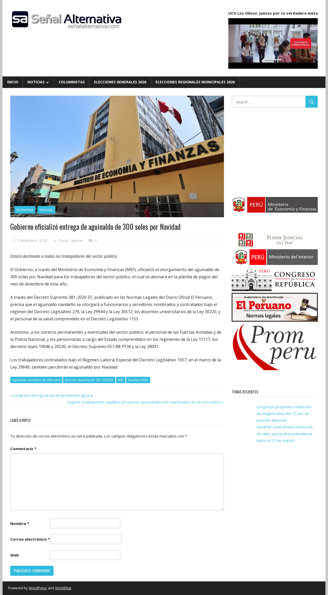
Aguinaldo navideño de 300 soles (36, 380)
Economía (24, 209)
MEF (121, 380)
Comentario (23, 448)
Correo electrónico (30, 539)
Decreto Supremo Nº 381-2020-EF (89, 380)
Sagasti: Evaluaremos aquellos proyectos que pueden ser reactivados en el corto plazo (144, 401)
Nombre (19, 523)
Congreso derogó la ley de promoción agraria (53, 395)
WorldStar (63, 588)
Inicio (12, 82)
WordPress (38, 588)
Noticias (36, 82)
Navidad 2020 (138, 380)
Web (14, 555)
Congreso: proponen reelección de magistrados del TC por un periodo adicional (284, 413)
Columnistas (72, 82)
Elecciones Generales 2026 (120, 82)
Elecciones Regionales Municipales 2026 (195, 82)
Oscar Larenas (71, 240)
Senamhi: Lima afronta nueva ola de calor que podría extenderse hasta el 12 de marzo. (285, 433)
